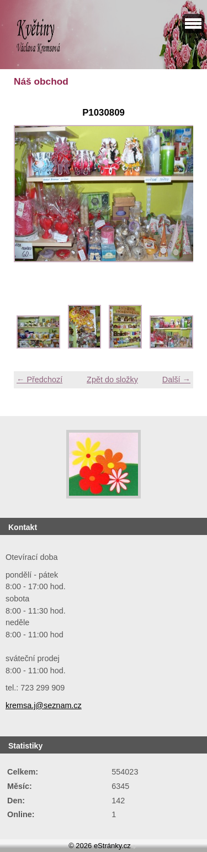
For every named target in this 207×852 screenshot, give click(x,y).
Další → (176, 379)
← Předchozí (39, 379)
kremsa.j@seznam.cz (44, 705)
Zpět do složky (112, 379)
